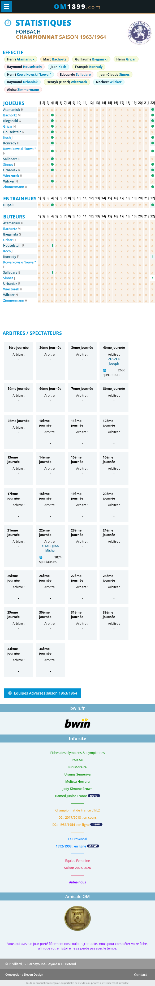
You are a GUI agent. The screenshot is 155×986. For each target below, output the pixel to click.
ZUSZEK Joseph (114, 361)
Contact (140, 974)
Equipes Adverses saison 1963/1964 (45, 693)
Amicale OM (77, 896)
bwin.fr (77, 708)
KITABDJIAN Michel (50, 548)
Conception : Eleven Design (24, 974)
